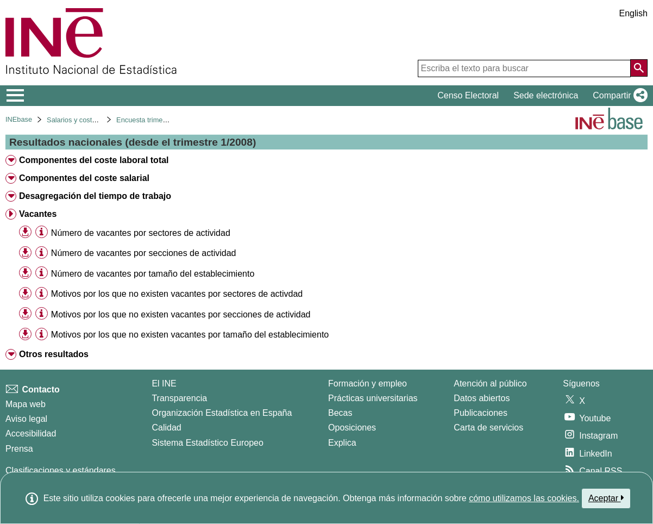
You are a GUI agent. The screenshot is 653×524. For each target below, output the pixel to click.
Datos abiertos (482, 398)
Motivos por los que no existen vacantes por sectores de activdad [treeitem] (177, 293)
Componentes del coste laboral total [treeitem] (94, 160)
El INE (164, 383)
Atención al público (490, 383)
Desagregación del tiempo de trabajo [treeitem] (95, 196)
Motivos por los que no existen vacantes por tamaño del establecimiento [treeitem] (190, 334)
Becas (340, 412)
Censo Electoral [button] (468, 95)
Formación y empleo (367, 383)
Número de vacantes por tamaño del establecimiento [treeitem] (152, 273)
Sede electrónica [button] (545, 95)
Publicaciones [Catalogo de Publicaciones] (480, 412)
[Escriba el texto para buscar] (524, 68)
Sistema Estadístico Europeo (207, 442)
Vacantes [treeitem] (37, 214)
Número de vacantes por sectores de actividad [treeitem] (140, 233)
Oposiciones (352, 427)
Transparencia (179, 398)
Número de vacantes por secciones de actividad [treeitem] (143, 253)
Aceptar (606, 498)
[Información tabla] (41, 232)
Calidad (166, 427)
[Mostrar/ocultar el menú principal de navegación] (15, 95)
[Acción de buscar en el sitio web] (639, 68)
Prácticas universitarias (373, 398)
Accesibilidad (30, 433)
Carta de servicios (488, 427)
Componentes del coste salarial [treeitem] (84, 178)
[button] (618, 95)
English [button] (633, 13)
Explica (342, 442)
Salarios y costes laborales (88, 120)
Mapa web (25, 404)
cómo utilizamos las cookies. (524, 498)
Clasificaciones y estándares (60, 470)
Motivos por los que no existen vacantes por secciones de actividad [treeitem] (181, 314)
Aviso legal (26, 418)
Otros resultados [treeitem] (54, 354)
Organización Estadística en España (222, 412)
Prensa (19, 448)
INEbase (18, 119)
